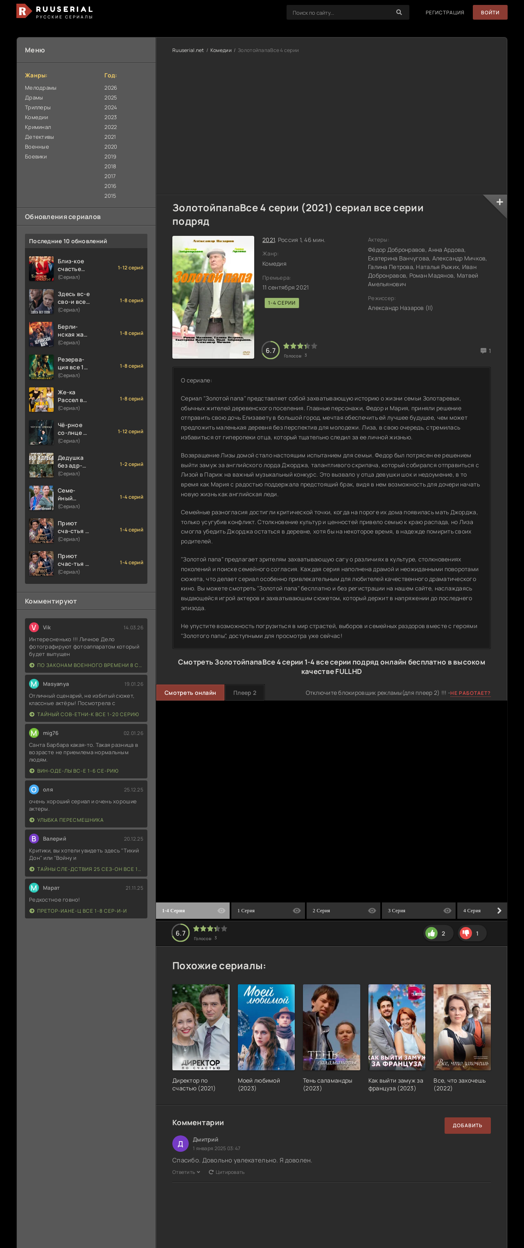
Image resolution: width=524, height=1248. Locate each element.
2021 (110, 136)
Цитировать (227, 1172)
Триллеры (38, 107)
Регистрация (445, 12)
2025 (110, 97)
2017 (110, 176)
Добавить (468, 1125)
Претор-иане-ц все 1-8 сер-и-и (78, 910)
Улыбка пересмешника (66, 819)
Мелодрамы (41, 87)
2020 (110, 146)
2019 (110, 156)
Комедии (36, 117)
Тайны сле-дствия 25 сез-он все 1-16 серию (86, 869)
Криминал (38, 127)
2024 (110, 107)
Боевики (36, 156)
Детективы (39, 136)
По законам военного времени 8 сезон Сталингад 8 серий (86, 665)
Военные (37, 146)
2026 (110, 87)
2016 (110, 186)
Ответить (186, 1172)
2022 (110, 127)
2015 (110, 195)
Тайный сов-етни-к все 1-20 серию (84, 714)
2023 (110, 117)
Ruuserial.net (188, 50)
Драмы (34, 97)
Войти (490, 12)
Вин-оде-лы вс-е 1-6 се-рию (74, 770)
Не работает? (470, 693)
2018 (110, 166)
